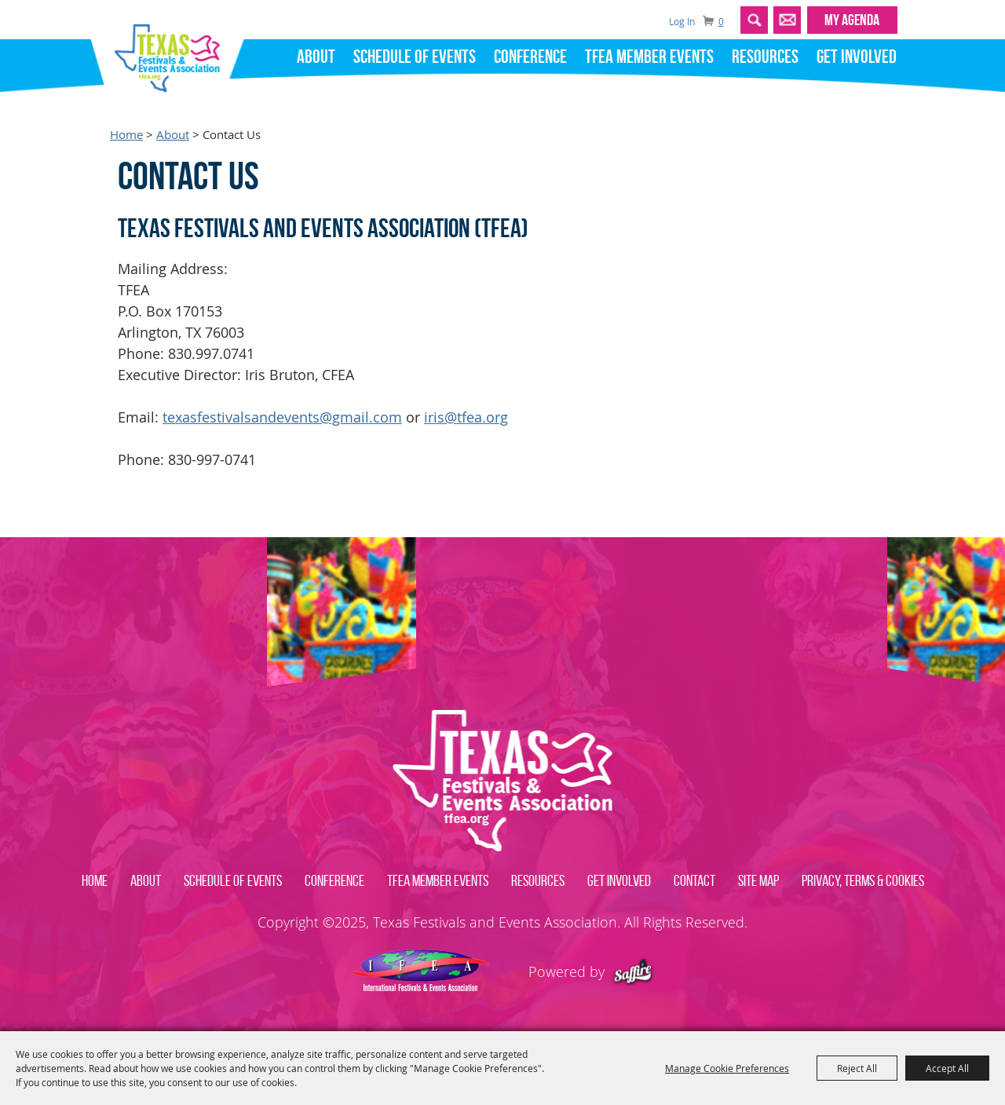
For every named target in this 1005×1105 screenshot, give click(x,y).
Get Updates (787, 20)
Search (754, 20)
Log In (682, 21)
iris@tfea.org (466, 417)
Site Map (758, 880)
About (316, 56)
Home (126, 134)
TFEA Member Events (649, 56)
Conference (530, 56)
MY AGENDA (851, 19)
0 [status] (721, 21)
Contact (694, 880)
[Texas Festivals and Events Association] (173, 53)
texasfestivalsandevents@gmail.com (282, 417)
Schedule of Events (414, 56)
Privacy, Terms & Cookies (863, 880)
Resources (765, 56)
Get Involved (857, 56)
